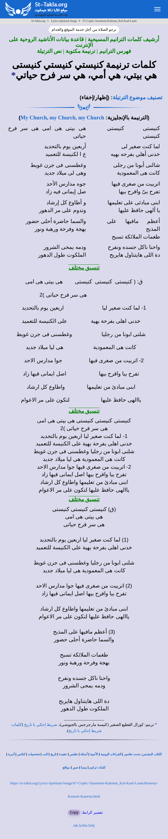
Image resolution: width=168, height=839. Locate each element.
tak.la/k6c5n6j (84, 825)
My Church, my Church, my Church (62, 118)
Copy (74, 812)
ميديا (84, 767)
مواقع (66, 767)
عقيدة (63, 754)
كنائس (21, 754)
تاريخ (53, 754)
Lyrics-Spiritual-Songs (64, 20)
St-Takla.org (38, 20)
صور (75, 767)
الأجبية (94, 754)
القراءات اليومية (111, 754)
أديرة (11, 754)
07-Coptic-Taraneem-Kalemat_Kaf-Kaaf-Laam (110, 20)
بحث (137, 754)
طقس (73, 754)
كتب (45, 754)
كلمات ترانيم (97, 767)
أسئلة (83, 754)
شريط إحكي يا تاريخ (41, 724)
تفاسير (128, 754)
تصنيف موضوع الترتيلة (137, 97)
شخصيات (34, 754)
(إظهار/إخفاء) (95, 97)
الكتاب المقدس (152, 754)
